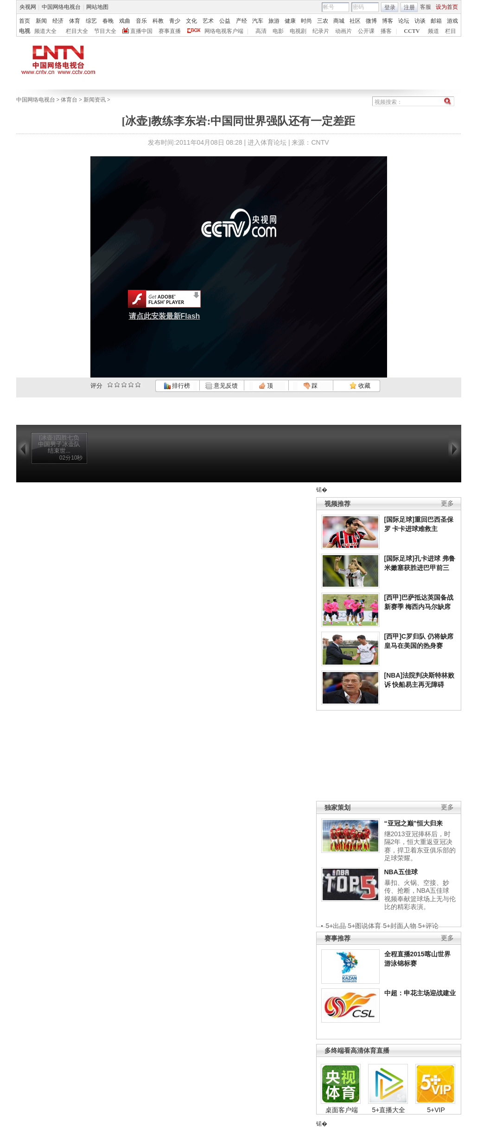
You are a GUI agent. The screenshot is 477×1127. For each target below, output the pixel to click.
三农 (322, 21)
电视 (24, 31)
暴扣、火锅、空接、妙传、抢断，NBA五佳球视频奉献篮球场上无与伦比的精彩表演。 (420, 895)
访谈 (420, 21)
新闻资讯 (94, 99)
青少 (174, 21)
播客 (386, 31)
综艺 (91, 21)
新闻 (41, 21)
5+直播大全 (389, 1110)
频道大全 (45, 31)
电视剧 (298, 31)
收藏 (360, 385)
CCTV (412, 31)
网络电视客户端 (223, 31)
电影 (278, 31)
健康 (290, 21)
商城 (338, 21)
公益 (224, 21)
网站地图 (97, 7)
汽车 (257, 21)
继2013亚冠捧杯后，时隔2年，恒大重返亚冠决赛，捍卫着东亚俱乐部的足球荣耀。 (420, 846)
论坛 (403, 21)
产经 (241, 21)
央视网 (27, 7)
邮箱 (436, 21)
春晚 (108, 21)
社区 (355, 21)
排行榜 (177, 385)
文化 (191, 21)
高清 (261, 31)
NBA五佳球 (401, 872)
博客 (387, 21)
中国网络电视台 (61, 7)
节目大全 (105, 31)
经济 (58, 21)
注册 (409, 7)
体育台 (69, 99)
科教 (158, 21)
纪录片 (320, 31)
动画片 (343, 31)
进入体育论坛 (267, 142)
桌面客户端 (341, 1110)
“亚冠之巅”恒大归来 (413, 823)
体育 (74, 21)
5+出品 (336, 925)
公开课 (366, 31)
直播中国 (141, 31)
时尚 (306, 21)
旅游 (274, 21)
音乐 (141, 21)
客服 (425, 7)
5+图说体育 (364, 925)
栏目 (450, 31)
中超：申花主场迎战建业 (420, 993)
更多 (447, 503)
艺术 (208, 21)
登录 (389, 7)
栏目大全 (77, 31)
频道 (433, 31)
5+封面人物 (399, 925)
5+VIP (436, 1110)
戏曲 (124, 21)
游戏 (452, 21)
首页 (24, 21)
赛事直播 (170, 31)
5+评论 (428, 925)
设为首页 (447, 7)
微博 (371, 21)
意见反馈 (221, 385)
